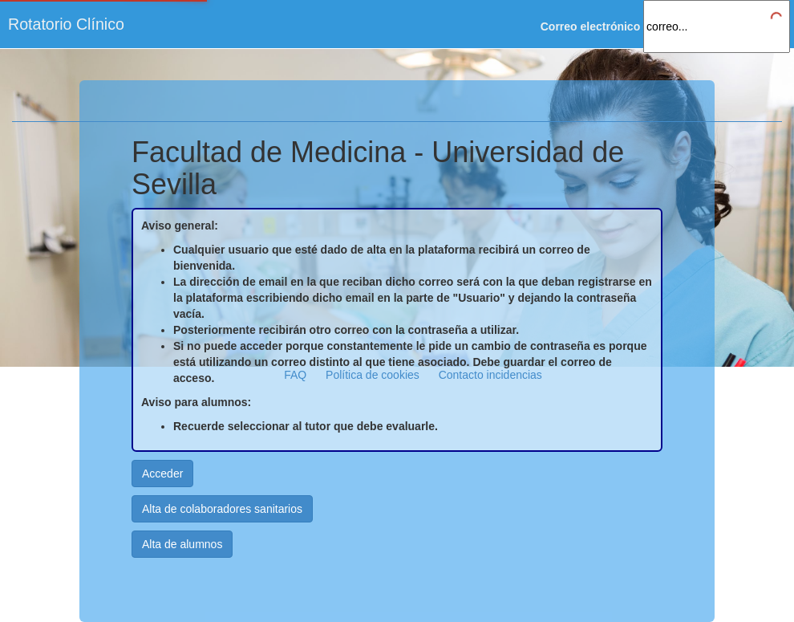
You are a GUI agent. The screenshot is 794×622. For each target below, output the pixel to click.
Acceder (162, 473)
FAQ (295, 374)
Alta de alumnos (182, 544)
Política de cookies (372, 374)
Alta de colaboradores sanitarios (222, 508)
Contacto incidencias (490, 374)
